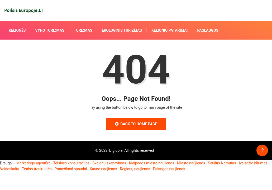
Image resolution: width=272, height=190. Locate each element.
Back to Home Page (136, 124)
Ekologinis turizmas (122, 30)
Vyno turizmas (49, 30)
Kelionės (17, 30)
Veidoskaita (9, 169)
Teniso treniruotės (36, 169)
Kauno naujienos (103, 169)
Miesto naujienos (191, 163)
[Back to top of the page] (262, 150)
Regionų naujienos (135, 169)
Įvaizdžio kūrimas (253, 163)
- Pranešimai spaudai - (71, 169)
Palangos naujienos (169, 169)
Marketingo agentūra (33, 163)
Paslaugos (207, 30)
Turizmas (83, 30)
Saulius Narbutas (222, 163)
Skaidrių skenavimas (109, 163)
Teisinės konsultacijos (71, 163)
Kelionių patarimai (169, 30)
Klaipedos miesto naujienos (151, 163)
